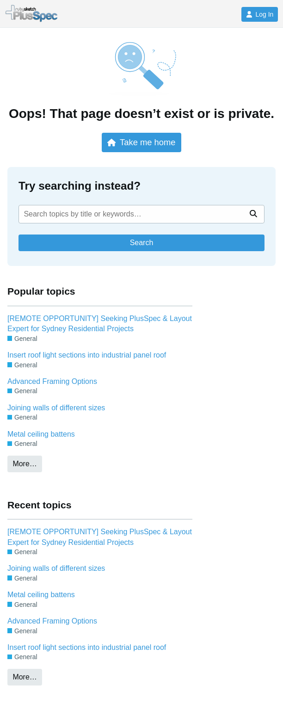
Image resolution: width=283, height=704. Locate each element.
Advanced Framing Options (52, 381)
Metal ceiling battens (41, 434)
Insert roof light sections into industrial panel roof (86, 355)
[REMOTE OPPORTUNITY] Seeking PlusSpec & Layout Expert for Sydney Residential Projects (99, 324)
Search (142, 243)
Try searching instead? (79, 185)
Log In (259, 14)
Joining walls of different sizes (56, 408)
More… (24, 464)
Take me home (141, 142)
